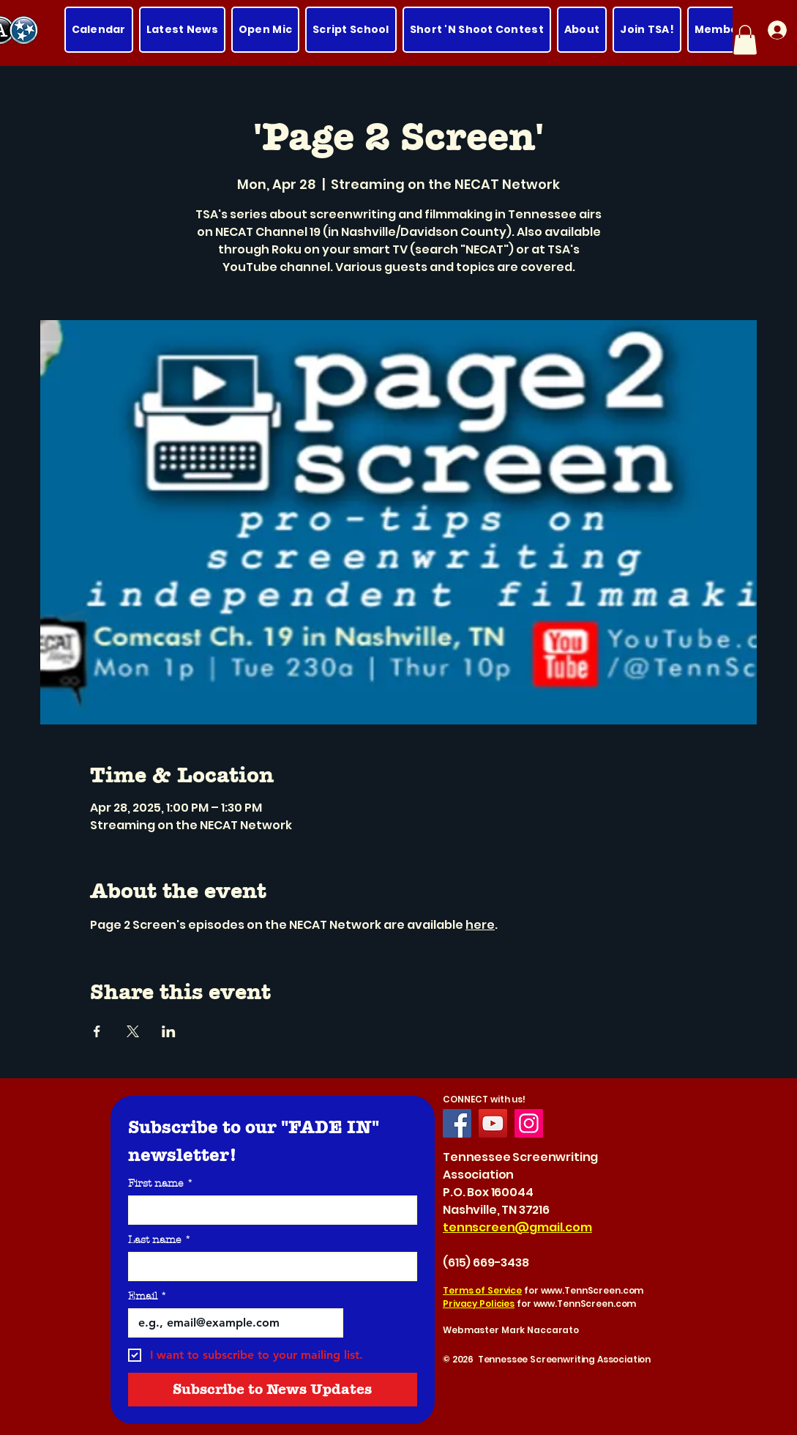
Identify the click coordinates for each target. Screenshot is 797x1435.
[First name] (268, 1210)
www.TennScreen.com (592, 1290)
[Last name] (268, 1266)
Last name (159, 1240)
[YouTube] (493, 1123)
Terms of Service (482, 1290)
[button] (745, 40)
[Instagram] (529, 1123)
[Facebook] (457, 1123)
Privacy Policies (479, 1303)
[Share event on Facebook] (97, 1031)
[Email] (232, 1323)
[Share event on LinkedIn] (169, 1031)
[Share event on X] (133, 1031)
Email (147, 1296)
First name (160, 1183)
